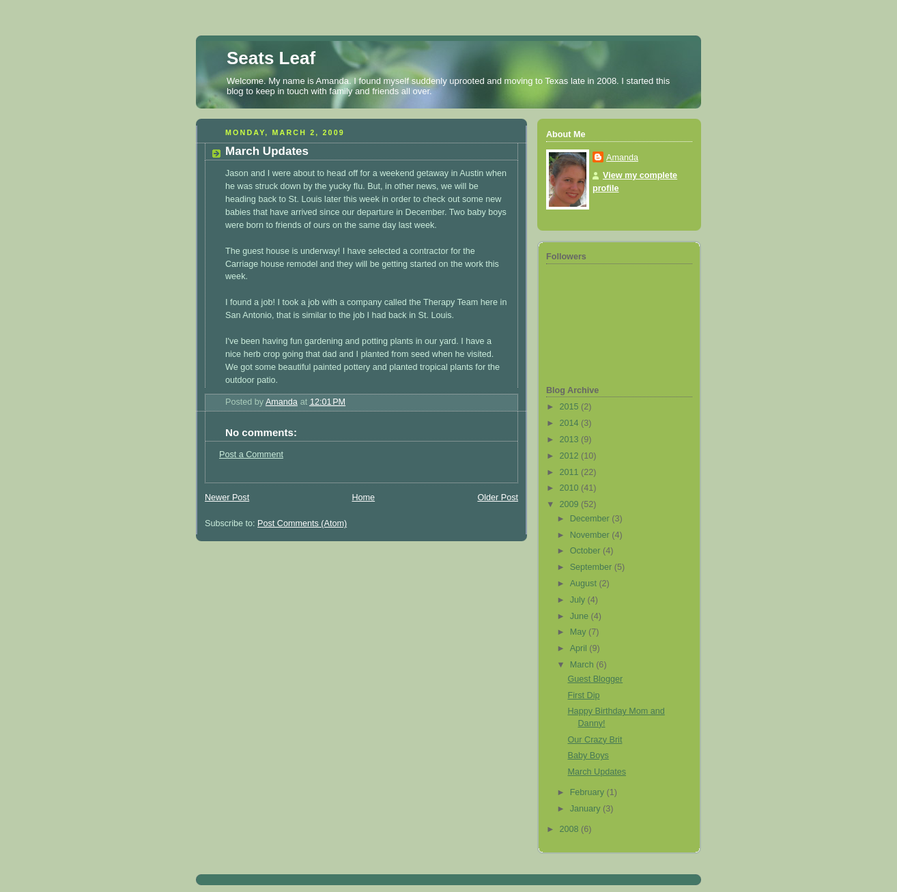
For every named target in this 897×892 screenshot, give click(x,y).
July (579, 600)
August (584, 583)
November (591, 535)
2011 (571, 472)
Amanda (622, 157)
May (579, 632)
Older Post (497, 497)
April (580, 648)
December (591, 518)
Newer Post (227, 497)
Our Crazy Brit (595, 740)
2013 (571, 439)
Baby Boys (588, 755)
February (588, 792)
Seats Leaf (271, 58)
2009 (571, 504)
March (583, 665)
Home (363, 497)
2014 (571, 423)
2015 (571, 407)
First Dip (584, 695)
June (580, 616)
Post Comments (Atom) (302, 523)
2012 (571, 456)
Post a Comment (251, 454)
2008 (571, 829)
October (586, 551)
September (592, 567)
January (586, 809)
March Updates (597, 772)
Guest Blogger (595, 679)
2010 (571, 488)
